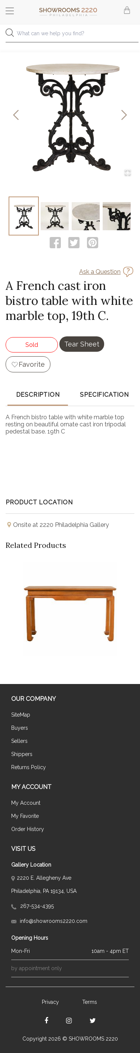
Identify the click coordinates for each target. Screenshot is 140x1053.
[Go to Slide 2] (55, 216)
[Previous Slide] (16, 115)
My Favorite (25, 816)
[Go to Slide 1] (24, 216)
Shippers (21, 754)
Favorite (32, 364)
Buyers (19, 728)
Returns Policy (28, 767)
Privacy (50, 1002)
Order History (27, 829)
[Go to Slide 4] (117, 216)
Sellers (19, 741)
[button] (70, 115)
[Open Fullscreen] (127, 172)
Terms (89, 1002)
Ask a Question (100, 271)
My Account (25, 803)
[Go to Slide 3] (86, 216)
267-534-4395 (32, 906)
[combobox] (70, 35)
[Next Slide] (124, 115)
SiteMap (20, 715)
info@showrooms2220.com (49, 921)
